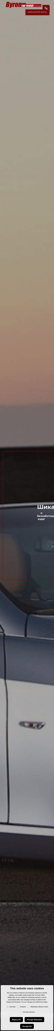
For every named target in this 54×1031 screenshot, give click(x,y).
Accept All (27, 1026)
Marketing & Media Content (38, 1007)
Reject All (16, 1019)
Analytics (21, 1007)
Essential (10, 1007)
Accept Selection (34, 1019)
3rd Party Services (27, 1012)
